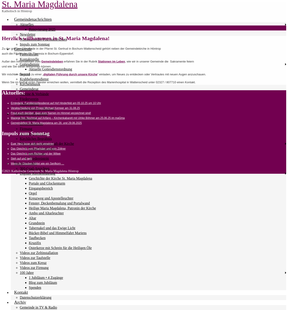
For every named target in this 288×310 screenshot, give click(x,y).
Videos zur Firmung (34, 268)
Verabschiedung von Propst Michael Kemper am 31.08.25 (45, 108)
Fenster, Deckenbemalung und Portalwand (59, 203)
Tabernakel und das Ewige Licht (52, 228)
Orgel (33, 193)
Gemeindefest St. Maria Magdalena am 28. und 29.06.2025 (46, 123)
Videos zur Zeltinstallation (39, 253)
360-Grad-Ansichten (35, 168)
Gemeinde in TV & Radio (38, 307)
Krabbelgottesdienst (34, 79)
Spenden (35, 287)
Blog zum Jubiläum (43, 283)
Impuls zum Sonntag (35, 44)
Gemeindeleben (52, 61)
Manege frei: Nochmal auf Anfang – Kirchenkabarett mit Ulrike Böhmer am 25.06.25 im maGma (68, 118)
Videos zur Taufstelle (35, 258)
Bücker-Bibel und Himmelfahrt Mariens (58, 233)
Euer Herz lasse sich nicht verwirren (32, 143)
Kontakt (21, 292)
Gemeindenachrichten (33, 19)
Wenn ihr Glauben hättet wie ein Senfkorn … (37, 163)
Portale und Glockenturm (47, 183)
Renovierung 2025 (42, 29)
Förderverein (29, 99)
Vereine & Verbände (34, 94)
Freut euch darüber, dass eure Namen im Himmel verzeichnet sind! (51, 113)
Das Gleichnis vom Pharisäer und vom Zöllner (38, 148)
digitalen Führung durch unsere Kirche (70, 74)
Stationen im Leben (111, 61)
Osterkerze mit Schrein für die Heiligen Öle (60, 248)
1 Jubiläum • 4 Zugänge (46, 278)
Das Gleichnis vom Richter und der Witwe (36, 153)
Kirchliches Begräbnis (36, 139)
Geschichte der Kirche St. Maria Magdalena (60, 178)
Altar (32, 218)
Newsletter (27, 34)
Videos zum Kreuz (33, 263)
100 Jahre (27, 273)
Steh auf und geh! (21, 158)
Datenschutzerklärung (35, 297)
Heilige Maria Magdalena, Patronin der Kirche (62, 208)
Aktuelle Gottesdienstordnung (50, 69)
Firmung (26, 129)
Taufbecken (37, 238)
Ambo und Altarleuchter (46, 213)
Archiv (20, 302)
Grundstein (37, 223)
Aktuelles (27, 24)
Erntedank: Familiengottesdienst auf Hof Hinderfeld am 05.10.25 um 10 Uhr (56, 103)
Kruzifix (35, 243)
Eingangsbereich (41, 188)
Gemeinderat (29, 89)
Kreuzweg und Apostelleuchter (51, 198)
